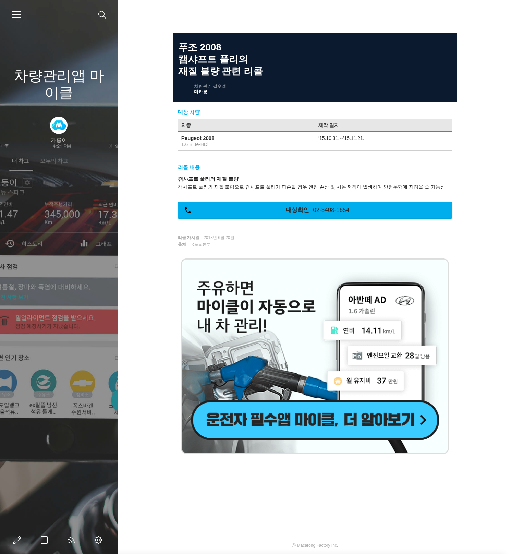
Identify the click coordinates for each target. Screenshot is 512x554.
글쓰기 (18, 540)
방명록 (45, 540)
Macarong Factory (313, 545)
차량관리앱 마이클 (59, 84)
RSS (72, 540)
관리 (100, 540)
